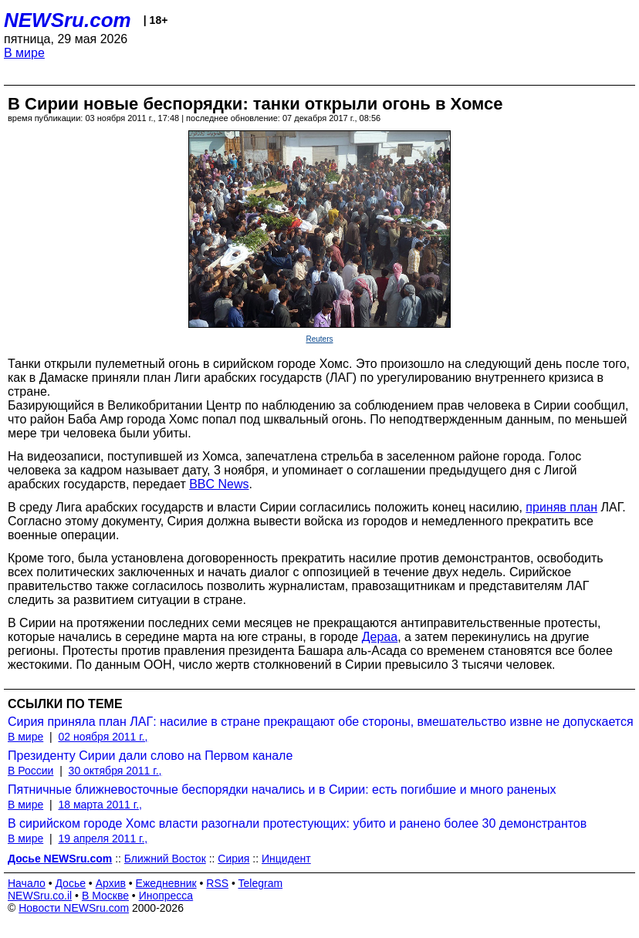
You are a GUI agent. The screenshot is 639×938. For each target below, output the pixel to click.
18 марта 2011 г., (100, 804)
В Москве (105, 895)
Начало (27, 883)
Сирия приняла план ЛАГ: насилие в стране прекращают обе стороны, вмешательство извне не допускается (321, 721)
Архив (111, 883)
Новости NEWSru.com (74, 908)
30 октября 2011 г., (115, 770)
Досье (70, 883)
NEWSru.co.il (40, 895)
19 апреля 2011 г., (102, 838)
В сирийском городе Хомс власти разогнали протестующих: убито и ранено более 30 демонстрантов (297, 823)
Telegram (260, 883)
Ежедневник (166, 883)
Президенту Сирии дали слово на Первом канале (150, 755)
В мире (24, 52)
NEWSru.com (67, 20)
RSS (217, 883)
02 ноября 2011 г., (102, 736)
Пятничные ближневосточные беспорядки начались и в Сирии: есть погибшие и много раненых (282, 789)
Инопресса (166, 895)
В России (30, 770)
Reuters (319, 339)
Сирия (233, 858)
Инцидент (286, 858)
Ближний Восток (165, 858)
